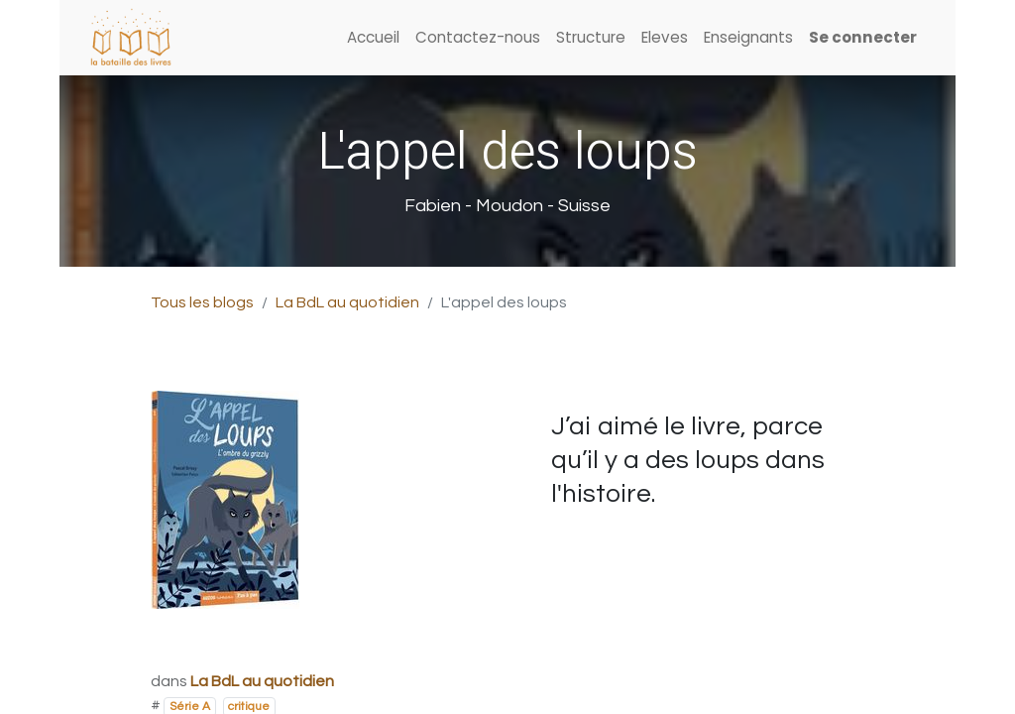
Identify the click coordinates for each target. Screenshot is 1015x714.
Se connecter (863, 37)
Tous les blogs (202, 302)
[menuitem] (373, 38)
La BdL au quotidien (347, 302)
